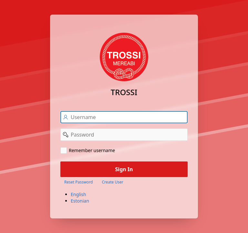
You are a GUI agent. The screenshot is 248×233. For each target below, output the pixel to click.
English (78, 194)
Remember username (92, 150)
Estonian (80, 201)
